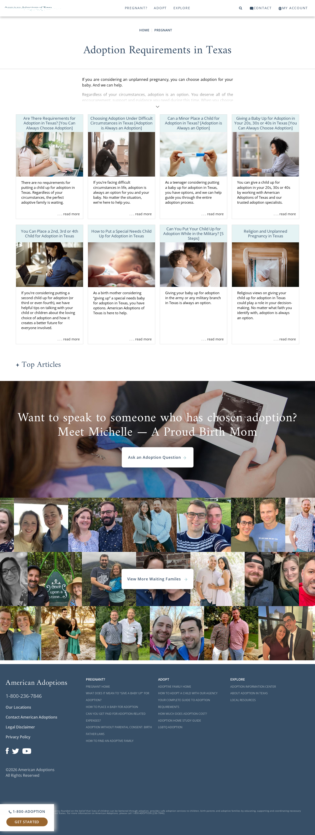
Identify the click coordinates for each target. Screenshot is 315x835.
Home (144, 30)
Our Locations (18, 707)
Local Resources (243, 700)
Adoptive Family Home (174, 687)
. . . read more (69, 214)
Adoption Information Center (253, 687)
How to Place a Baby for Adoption (112, 707)
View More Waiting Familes (157, 579)
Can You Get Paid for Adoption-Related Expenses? (116, 717)
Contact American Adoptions (31, 717)
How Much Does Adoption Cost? (182, 714)
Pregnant (163, 30)
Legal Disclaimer (20, 727)
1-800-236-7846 (24, 696)
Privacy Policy (18, 737)
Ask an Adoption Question (157, 457)
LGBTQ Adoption (170, 727)
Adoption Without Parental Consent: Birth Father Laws (119, 730)
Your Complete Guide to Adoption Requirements (184, 703)
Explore (181, 8)
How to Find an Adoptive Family (110, 741)
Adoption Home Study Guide (179, 721)
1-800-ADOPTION (27, 811)
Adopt (160, 8)
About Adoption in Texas (249, 693)
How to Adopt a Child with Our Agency (188, 693)
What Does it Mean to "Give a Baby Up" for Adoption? (117, 696)
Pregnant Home (98, 687)
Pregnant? (136, 8)
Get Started (27, 821)
